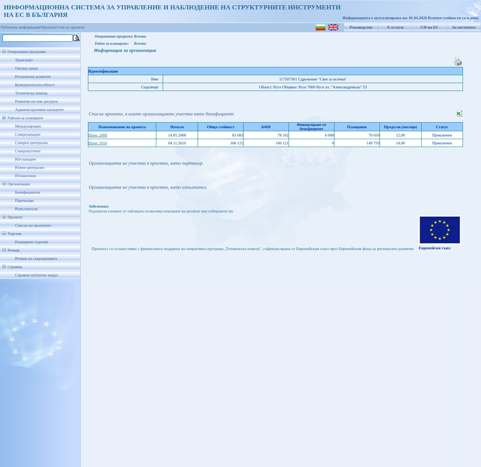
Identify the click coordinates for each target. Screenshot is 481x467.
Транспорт (24, 60)
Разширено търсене (31, 242)
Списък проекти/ (71, 27)
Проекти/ (49, 27)
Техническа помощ (31, 93)
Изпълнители (26, 209)
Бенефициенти (27, 192)
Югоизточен (25, 176)
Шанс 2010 (97, 143)
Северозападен (27, 134)
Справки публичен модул (36, 275)
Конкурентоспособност (35, 85)
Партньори (24, 201)
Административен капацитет (39, 110)
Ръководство (361, 27)
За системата (463, 27)
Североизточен (28, 151)
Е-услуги (395, 27)
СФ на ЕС (429, 27)
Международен (28, 126)
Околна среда (26, 68)
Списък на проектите (33, 225)
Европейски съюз (434, 248)
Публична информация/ (21, 27)
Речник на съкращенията (36, 258)
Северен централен (31, 143)
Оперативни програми (26, 52)
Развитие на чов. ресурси (36, 101)
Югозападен (25, 159)
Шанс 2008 (97, 135)
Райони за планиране (25, 118)
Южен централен (29, 167)
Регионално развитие (33, 76)
